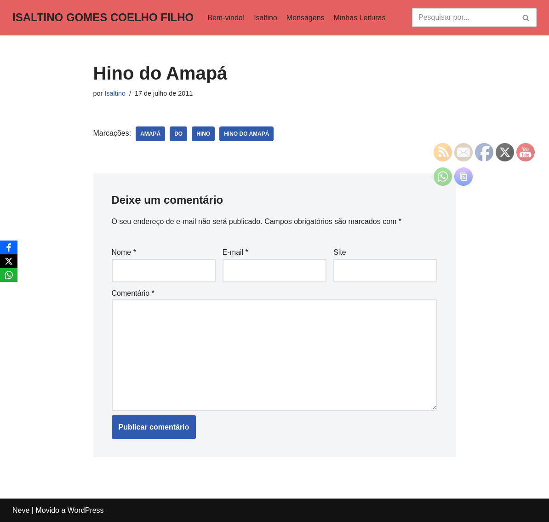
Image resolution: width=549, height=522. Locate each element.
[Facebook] (8, 247)
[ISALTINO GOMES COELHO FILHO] (103, 17)
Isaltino (265, 18)
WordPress (86, 510)
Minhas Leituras (360, 18)
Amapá (150, 134)
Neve (20, 510)
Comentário (133, 293)
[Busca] (464, 17)
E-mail (235, 252)
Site (339, 252)
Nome (124, 252)
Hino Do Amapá (246, 134)
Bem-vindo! (226, 18)
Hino (203, 134)
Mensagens (305, 18)
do (178, 134)
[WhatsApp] (8, 275)
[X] (8, 261)
